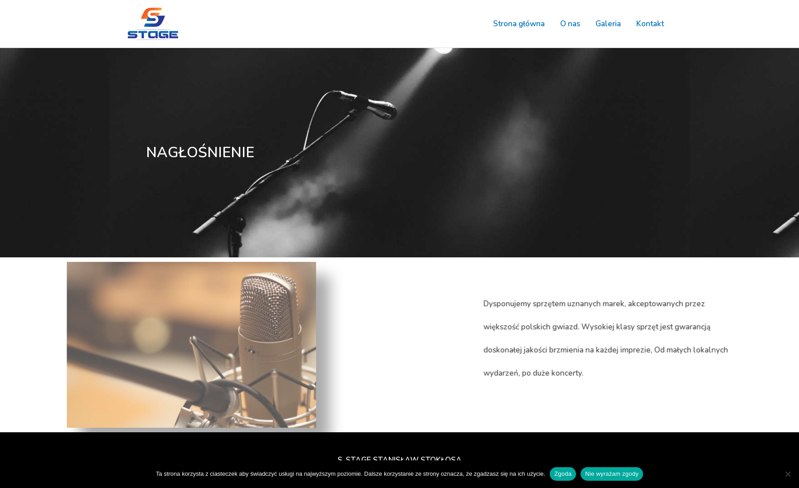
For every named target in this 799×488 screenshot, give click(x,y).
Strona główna (519, 24)
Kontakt (650, 24)
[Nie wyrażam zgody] (787, 473)
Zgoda (562, 473)
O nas (570, 24)
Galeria (608, 24)
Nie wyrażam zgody (612, 473)
